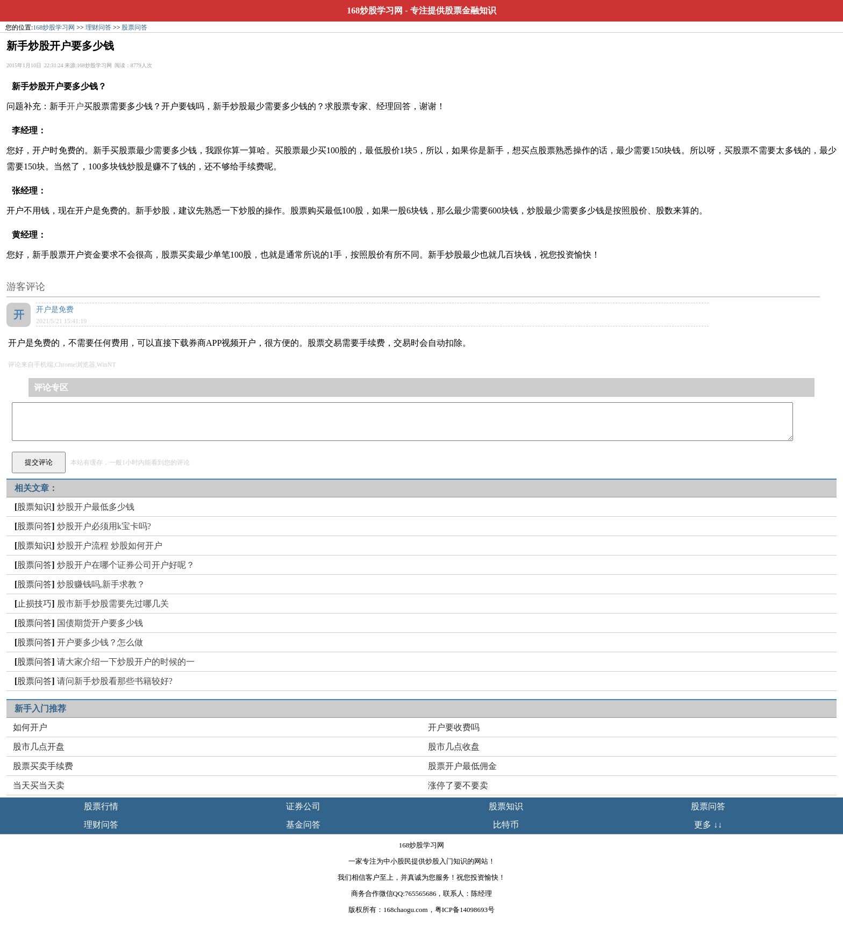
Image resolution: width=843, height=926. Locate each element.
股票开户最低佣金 (462, 766)
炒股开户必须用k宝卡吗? (104, 526)
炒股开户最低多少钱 (95, 506)
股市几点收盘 (454, 746)
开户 (75, 106)
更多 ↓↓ (708, 824)
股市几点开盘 (39, 746)
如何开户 (30, 727)
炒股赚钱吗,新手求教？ (101, 584)
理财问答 (98, 27)
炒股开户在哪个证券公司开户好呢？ (126, 564)
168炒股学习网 (375, 10)
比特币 (506, 824)
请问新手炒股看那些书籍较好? (115, 681)
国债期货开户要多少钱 (100, 623)
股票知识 (34, 506)
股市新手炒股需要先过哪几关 (113, 603)
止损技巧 (34, 603)
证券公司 (303, 806)
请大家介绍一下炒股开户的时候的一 (126, 661)
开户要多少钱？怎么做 (100, 642)
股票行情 (101, 806)
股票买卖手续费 (43, 766)
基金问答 (303, 824)
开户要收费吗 (454, 727)
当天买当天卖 (39, 785)
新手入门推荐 (40, 708)
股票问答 (134, 27)
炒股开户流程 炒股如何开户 (109, 545)
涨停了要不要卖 (458, 785)
